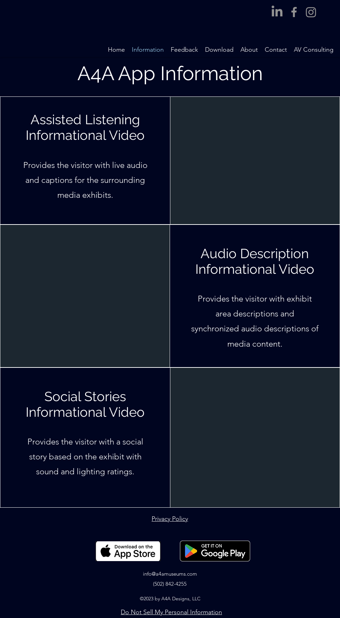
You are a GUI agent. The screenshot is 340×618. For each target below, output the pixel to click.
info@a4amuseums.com (170, 573)
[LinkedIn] (277, 12)
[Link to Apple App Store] (128, 551)
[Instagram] (311, 12)
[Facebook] (294, 12)
